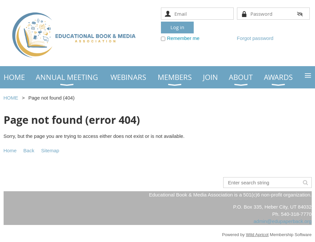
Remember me (183, 38)
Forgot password (255, 38)
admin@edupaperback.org (282, 221)
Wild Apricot (257, 234)
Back (28, 150)
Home (10, 150)
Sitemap (50, 150)
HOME (11, 98)
